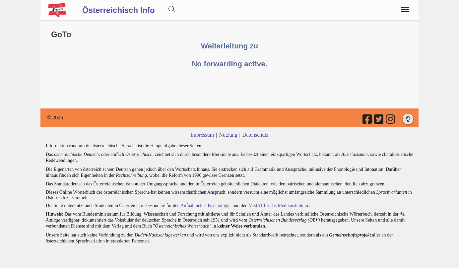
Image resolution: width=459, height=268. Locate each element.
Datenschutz (255, 135)
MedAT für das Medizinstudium (278, 205)
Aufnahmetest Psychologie (205, 205)
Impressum (202, 135)
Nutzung (228, 135)
